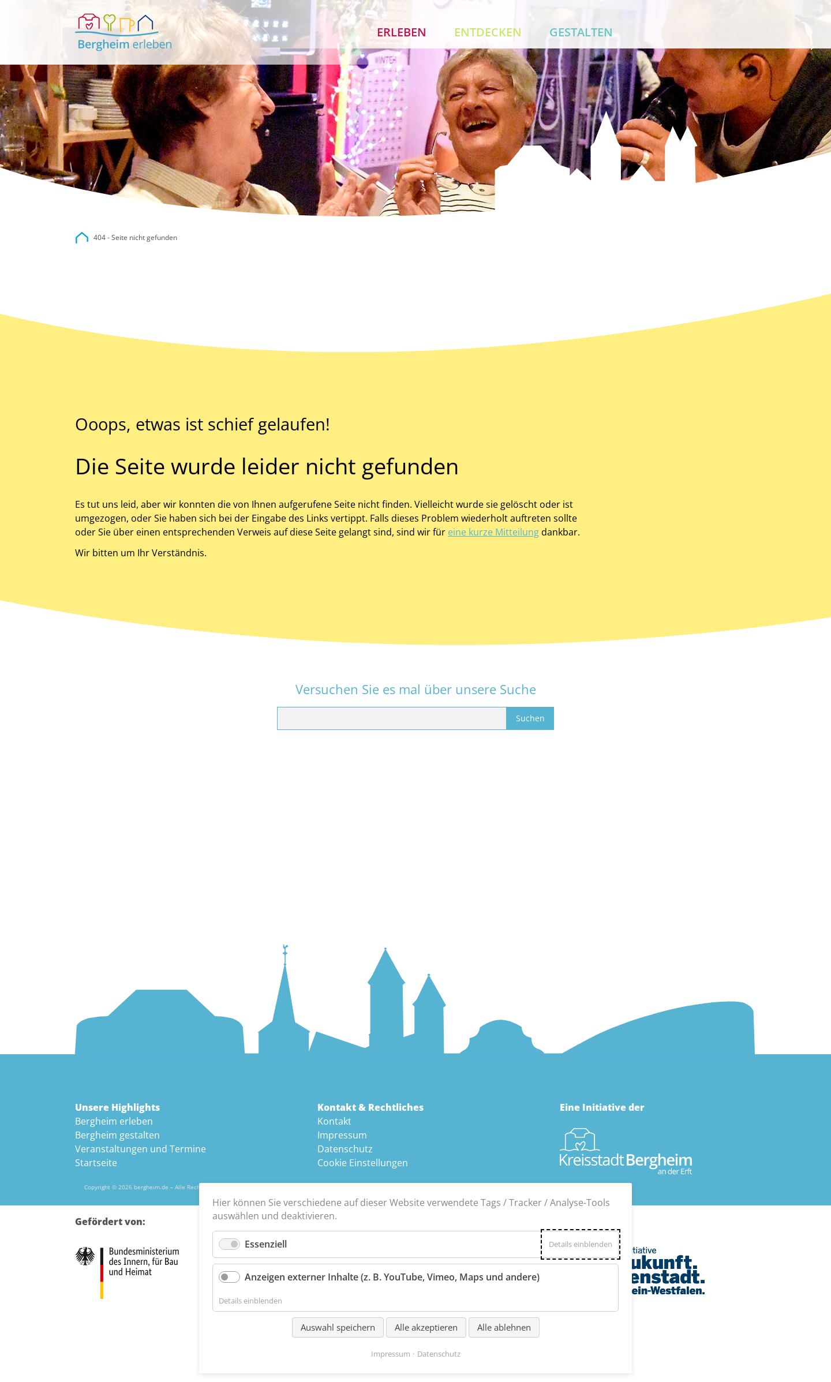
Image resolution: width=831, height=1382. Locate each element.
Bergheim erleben (114, 1121)
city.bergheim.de (82, 238)
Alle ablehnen (504, 1327)
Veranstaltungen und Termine (140, 1149)
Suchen (530, 718)
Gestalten (581, 32)
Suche (705, 32)
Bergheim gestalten (117, 1135)
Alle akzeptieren (426, 1327)
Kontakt (742, 32)
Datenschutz (345, 1149)
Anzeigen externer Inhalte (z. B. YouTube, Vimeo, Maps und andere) (392, 1277)
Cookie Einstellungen (362, 1162)
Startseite (96, 1162)
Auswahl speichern (338, 1327)
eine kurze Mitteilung (493, 532)
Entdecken (488, 32)
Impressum (342, 1135)
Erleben (401, 32)
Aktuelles (668, 32)
